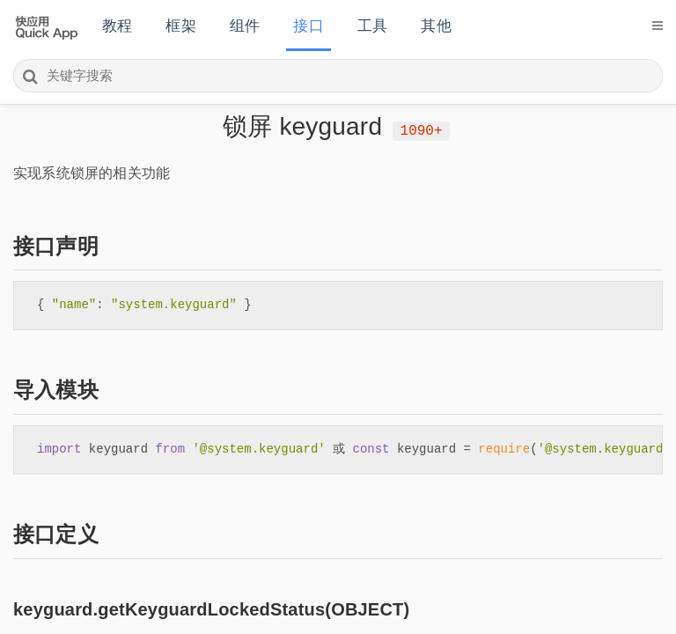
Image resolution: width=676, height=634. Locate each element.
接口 (308, 26)
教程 (117, 26)
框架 (180, 26)
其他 (436, 26)
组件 (245, 26)
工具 (372, 26)
